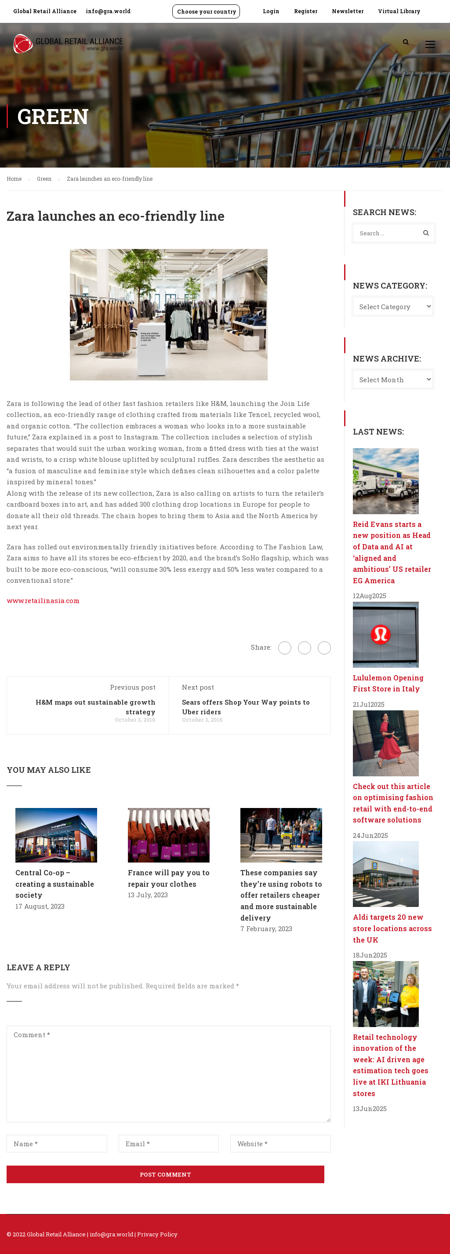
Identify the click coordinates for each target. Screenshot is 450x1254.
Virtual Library (399, 11)
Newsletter (347, 11)
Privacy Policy (157, 1234)
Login (271, 11)
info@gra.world (108, 11)
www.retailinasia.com (43, 600)
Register (305, 11)
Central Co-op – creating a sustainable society (54, 883)
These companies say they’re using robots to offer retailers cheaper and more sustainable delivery (281, 895)
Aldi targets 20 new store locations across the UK (392, 928)
